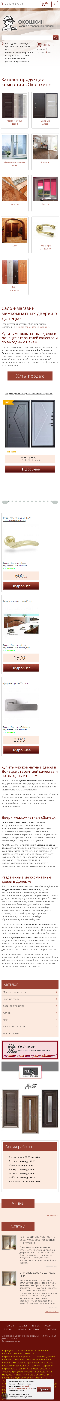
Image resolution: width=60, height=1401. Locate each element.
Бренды (36, 1325)
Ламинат (45, 162)
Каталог (22, 1325)
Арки (14, 245)
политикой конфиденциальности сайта (20, 1387)
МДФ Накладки (30, 1033)
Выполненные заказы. (28, 1329)
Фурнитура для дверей (45, 247)
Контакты (50, 1329)
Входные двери (45, 122)
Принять (44, 1389)
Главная (9, 1325)
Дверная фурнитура (30, 1005)
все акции (51, 1215)
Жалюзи (45, 204)
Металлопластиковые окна (15, 164)
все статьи (50, 1311)
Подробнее (30, 469)
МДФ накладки (14, 289)
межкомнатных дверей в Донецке (33, 326)
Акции (48, 1325)
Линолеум (15, 204)
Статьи (8, 1329)
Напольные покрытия (30, 1026)
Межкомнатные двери (14, 122)
